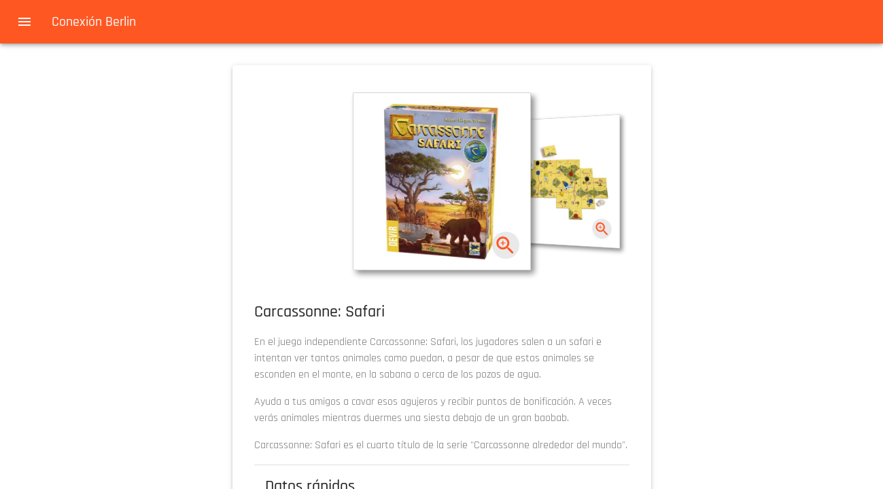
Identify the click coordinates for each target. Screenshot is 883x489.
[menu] (24, 21)
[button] (442, 181)
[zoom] (505, 245)
